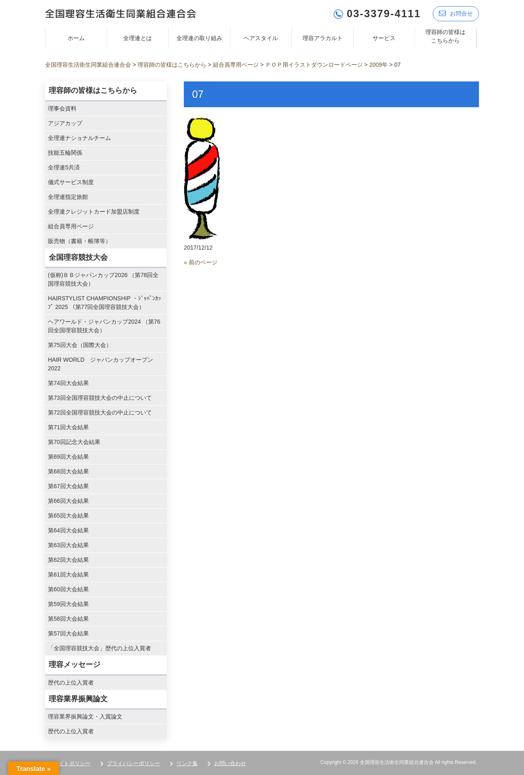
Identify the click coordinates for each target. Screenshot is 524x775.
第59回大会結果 (68, 604)
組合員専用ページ (71, 226)
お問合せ (456, 13)
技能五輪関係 (65, 152)
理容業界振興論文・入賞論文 (85, 716)
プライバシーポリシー (133, 763)
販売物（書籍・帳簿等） (79, 241)
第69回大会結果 (68, 456)
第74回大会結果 (68, 383)
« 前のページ (200, 262)
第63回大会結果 (68, 545)
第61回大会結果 (68, 574)
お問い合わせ (230, 763)
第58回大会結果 (68, 618)
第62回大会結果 (68, 559)
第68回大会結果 (68, 471)
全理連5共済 (64, 167)
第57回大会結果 (68, 633)
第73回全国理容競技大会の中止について (100, 397)
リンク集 (187, 763)
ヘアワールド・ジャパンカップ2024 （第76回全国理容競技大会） (104, 325)
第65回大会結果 (68, 515)
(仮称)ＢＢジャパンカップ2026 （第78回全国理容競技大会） (103, 279)
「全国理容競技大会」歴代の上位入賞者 (99, 648)
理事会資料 (62, 108)
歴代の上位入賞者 (71, 682)
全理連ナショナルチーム (79, 138)
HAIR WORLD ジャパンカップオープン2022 (100, 364)
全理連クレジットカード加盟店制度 (94, 211)
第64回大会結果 (68, 530)
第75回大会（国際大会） (80, 345)
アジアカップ (65, 123)
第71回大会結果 (68, 427)
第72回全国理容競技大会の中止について (100, 412)
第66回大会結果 (68, 501)
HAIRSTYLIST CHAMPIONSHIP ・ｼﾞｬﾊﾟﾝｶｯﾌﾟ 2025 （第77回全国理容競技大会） (104, 302)
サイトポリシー (71, 763)
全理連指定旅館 (68, 197)
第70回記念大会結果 (74, 442)
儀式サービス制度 (71, 182)
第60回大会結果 (68, 589)
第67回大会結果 (68, 486)
